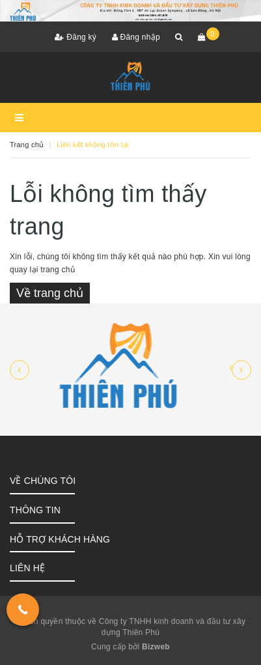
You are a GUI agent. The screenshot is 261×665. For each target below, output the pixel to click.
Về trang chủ (49, 293)
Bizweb (156, 646)
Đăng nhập (136, 37)
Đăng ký (75, 37)
